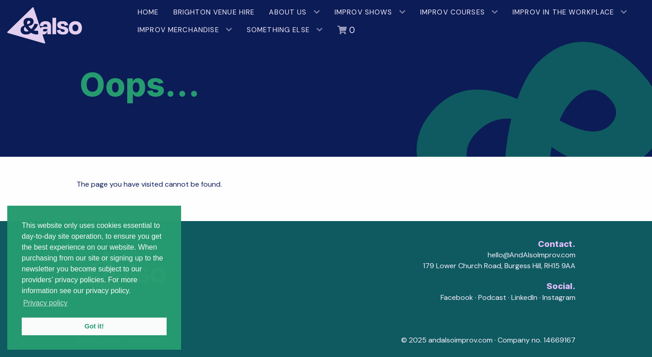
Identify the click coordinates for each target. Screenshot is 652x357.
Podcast (492, 297)
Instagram (558, 297)
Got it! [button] (94, 326)
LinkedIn (524, 297)
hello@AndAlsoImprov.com (531, 255)
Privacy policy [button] (45, 303)
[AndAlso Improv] (65, 21)
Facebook (457, 297)
